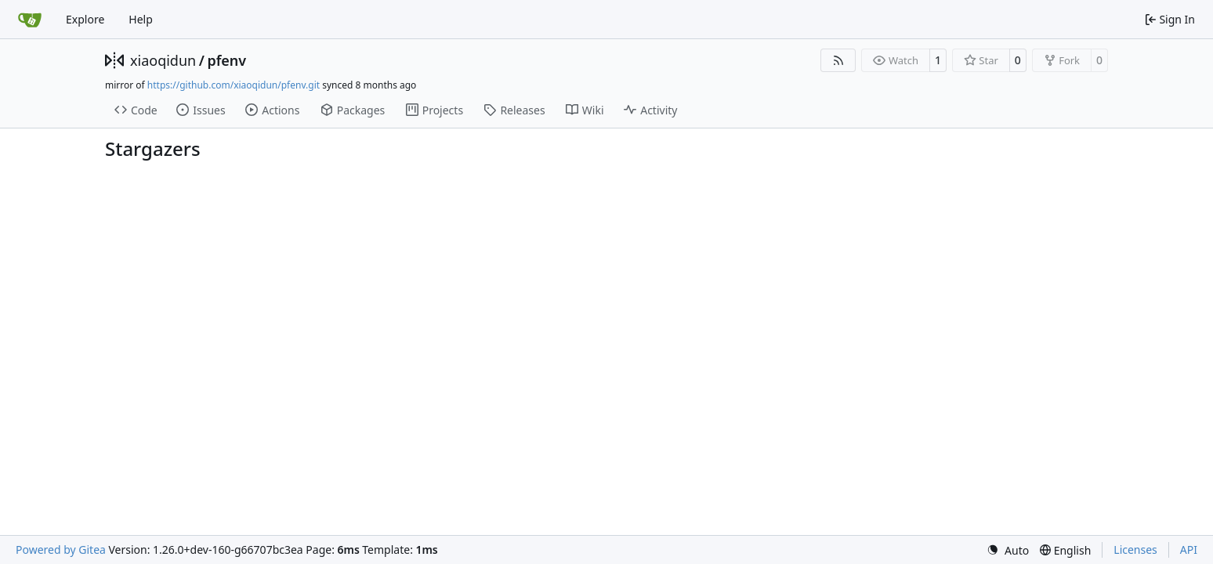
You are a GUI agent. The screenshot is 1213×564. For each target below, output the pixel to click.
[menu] (1008, 550)
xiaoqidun (163, 60)
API (1188, 549)
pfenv (226, 60)
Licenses (1135, 549)
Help (141, 19)
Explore (85, 19)
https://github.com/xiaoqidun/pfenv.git (233, 85)
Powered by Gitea (61, 549)
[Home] (30, 19)
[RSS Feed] (838, 60)
